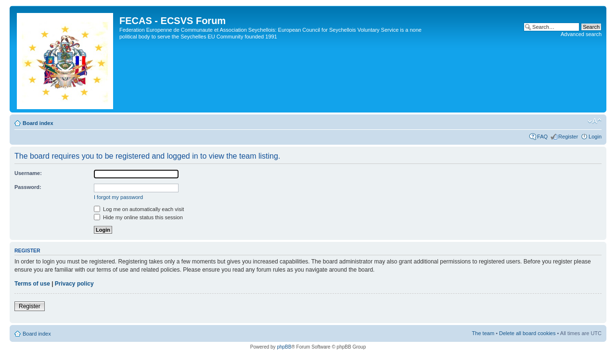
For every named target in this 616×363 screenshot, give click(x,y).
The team (483, 333)
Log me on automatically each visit (139, 209)
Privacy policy (74, 283)
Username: (28, 173)
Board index (38, 123)
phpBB (284, 347)
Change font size (595, 121)
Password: (27, 187)
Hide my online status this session (138, 217)
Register (568, 136)
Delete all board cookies (527, 333)
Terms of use (32, 283)
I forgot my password (118, 197)
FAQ (542, 136)
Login (595, 136)
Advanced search (581, 34)
